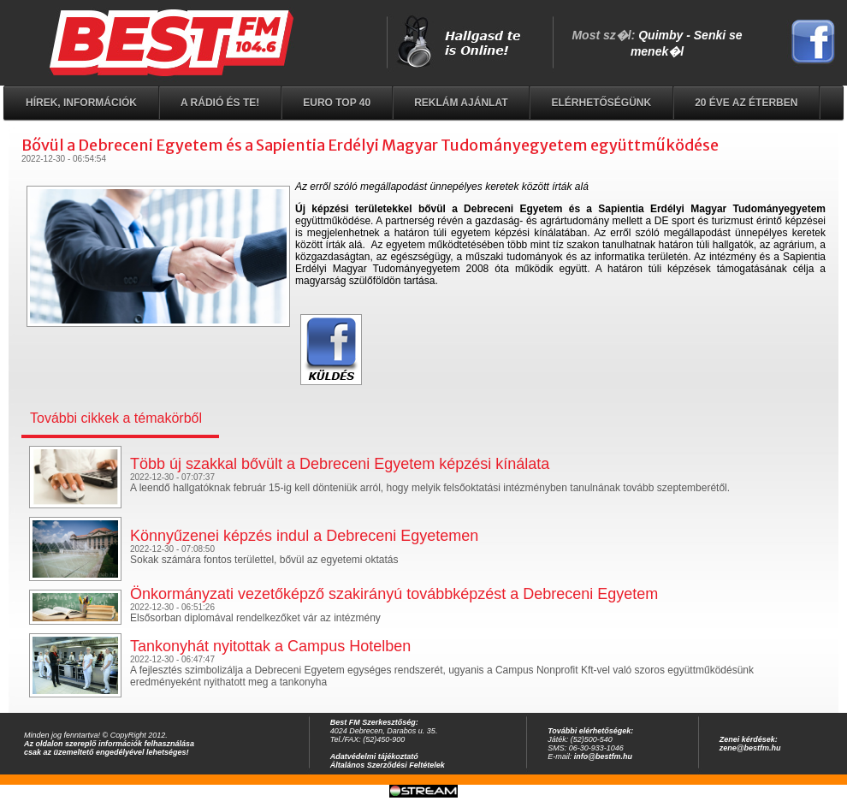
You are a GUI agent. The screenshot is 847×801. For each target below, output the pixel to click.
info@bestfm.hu (603, 756)
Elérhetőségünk (601, 103)
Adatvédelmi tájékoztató (374, 756)
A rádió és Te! (220, 103)
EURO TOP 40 (336, 103)
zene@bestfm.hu (750, 748)
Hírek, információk (81, 103)
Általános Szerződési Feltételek (387, 765)
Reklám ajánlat (460, 103)
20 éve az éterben (746, 103)
